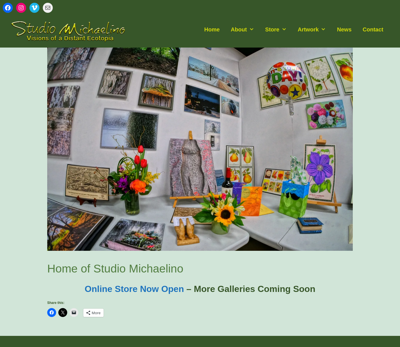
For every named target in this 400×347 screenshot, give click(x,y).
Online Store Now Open (134, 289)
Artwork (315, 29)
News (344, 29)
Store (278, 29)
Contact (373, 29)
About (245, 29)
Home (212, 29)
